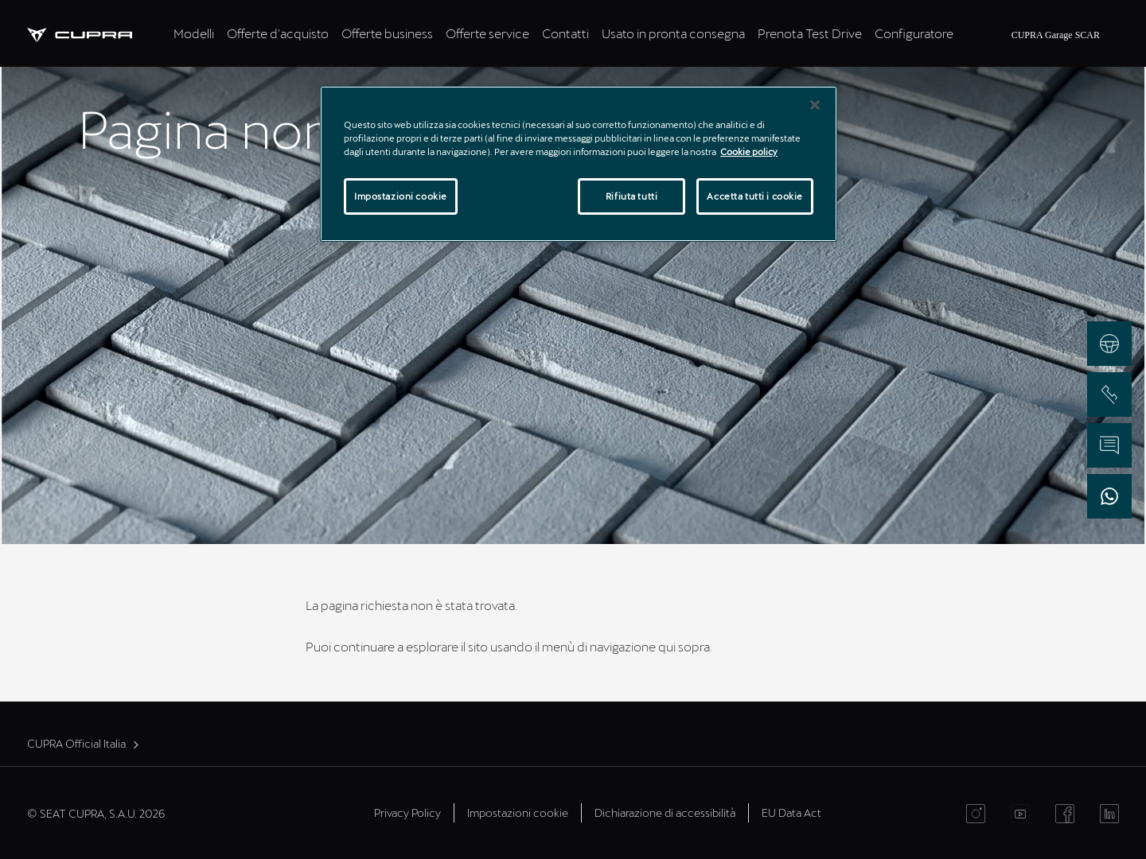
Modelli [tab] (193, 33)
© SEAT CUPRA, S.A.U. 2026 (96, 813)
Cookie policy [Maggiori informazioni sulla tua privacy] (749, 151)
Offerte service (487, 33)
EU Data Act (791, 812)
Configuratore (914, 33)
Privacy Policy (407, 812)
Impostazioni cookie (517, 812)
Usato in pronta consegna (673, 33)
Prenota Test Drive (810, 33)
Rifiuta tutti (631, 196)
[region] (578, 164)
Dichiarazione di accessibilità (664, 812)
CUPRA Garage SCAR (1056, 35)
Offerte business (387, 33)
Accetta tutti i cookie (755, 196)
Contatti (565, 33)
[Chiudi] (814, 104)
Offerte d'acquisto (278, 33)
